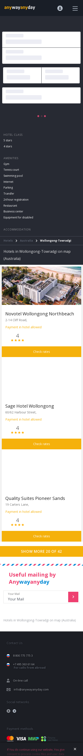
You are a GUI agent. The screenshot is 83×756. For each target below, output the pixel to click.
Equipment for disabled (18, 217)
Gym (6, 164)
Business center (13, 211)
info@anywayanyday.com (31, 689)
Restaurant (10, 205)
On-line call (20, 680)
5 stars (8, 140)
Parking (8, 187)
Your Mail (36, 597)
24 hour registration (16, 199)
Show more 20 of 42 (41, 551)
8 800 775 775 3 (23, 655)
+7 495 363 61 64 (29, 666)
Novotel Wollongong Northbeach (39, 314)
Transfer (9, 193)
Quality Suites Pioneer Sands (35, 498)
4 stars (8, 146)
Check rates (41, 351)
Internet (8, 182)
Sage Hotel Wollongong (29, 406)
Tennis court (11, 170)
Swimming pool (13, 176)
